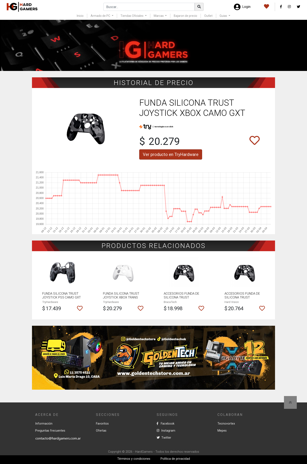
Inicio (80, 15)
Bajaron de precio (185, 15)
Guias (224, 15)
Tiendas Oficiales (132, 15)
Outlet (208, 15)
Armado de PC (101, 15)
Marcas (159, 15)
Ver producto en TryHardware (170, 154)
